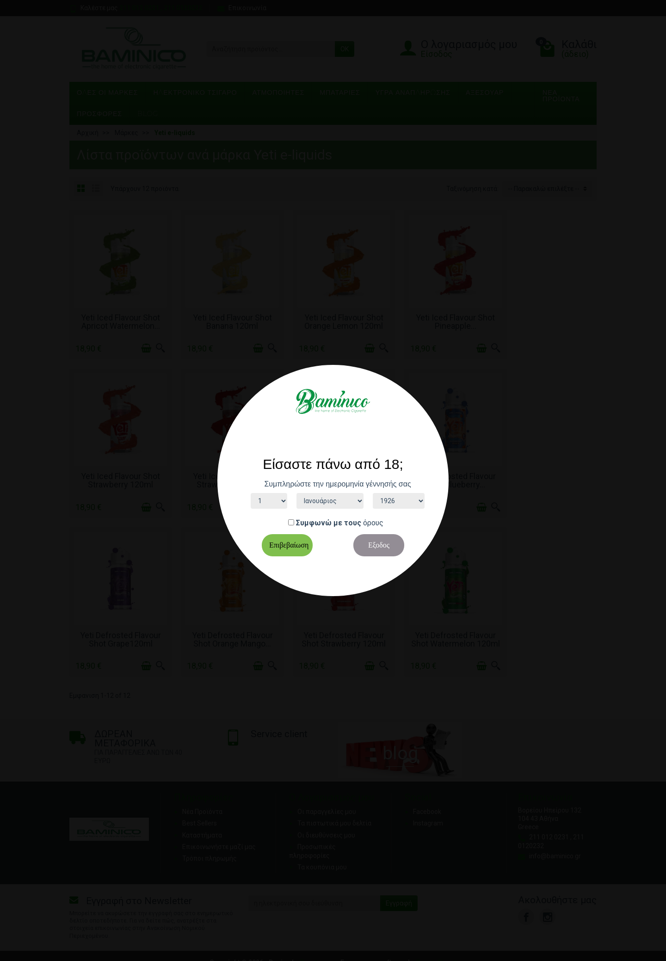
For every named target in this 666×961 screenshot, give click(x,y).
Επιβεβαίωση (288, 545)
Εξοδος (378, 545)
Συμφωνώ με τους (328, 522)
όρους (373, 522)
